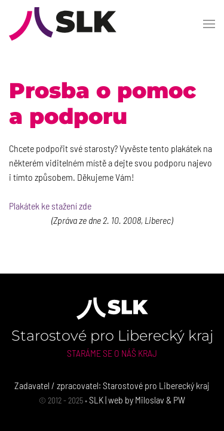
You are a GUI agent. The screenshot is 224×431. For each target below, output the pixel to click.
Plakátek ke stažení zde (50, 205)
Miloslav (149, 399)
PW (179, 399)
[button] (209, 24)
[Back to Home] (62, 24)
